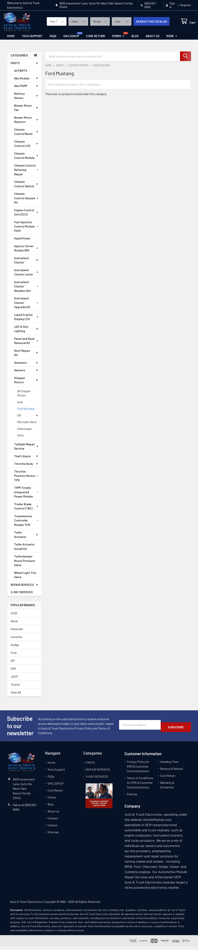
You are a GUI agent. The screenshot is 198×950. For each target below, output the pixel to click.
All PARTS (20, 74)
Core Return (95, 39)
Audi (20, 405)
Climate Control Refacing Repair (26, 173)
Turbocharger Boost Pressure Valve (24, 564)
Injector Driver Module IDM (26, 252)
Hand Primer (22, 242)
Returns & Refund (171, 772)
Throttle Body (26, 467)
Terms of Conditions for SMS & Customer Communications (140, 786)
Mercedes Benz (27, 425)
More (171, 39)
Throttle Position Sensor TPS (26, 479)
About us (152, 39)
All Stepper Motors (24, 397)
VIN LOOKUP (71, 39)
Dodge (15, 648)
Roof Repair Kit (26, 356)
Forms (118, 39)
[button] (99, 799)
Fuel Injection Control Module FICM (26, 230)
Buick (14, 624)
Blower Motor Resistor (26, 123)
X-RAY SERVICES (22, 595)
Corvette (16, 640)
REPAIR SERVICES (24, 588)
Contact (53, 821)
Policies (132, 797)
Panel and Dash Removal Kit (26, 344)
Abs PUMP (26, 89)
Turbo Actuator (26, 538)
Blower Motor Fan (26, 111)
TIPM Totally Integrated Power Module (26, 495)
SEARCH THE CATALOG (146, 24)
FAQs (53, 39)
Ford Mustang (25, 412)
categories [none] (19, 58)
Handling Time (169, 765)
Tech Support (32, 39)
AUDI (14, 616)
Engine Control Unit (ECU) (26, 216)
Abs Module (26, 81)
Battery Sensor (26, 99)
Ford (13, 656)
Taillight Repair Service (26, 450)
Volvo (20, 438)
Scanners (26, 366)
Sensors (26, 373)
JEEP (14, 680)
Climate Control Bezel (26, 135)
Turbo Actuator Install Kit (24, 550)
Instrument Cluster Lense (26, 276)
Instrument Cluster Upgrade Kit (26, 306)
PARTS (24, 66)
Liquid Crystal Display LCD (26, 320)
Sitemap (53, 835)
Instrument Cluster (26, 264)
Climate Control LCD (26, 147)
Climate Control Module (26, 159)
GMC (13, 672)
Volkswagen (24, 432)
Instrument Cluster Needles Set (26, 290)
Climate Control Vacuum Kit (26, 201)
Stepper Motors (26, 384)
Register (185, 5)
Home (11, 39)
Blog (135, 39)
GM (27, 419)
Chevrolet (17, 632)
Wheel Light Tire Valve (25, 578)
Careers (52, 828)
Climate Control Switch (26, 187)
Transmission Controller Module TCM (26, 524)
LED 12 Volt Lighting (26, 332)
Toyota (15, 688)
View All (16, 696)
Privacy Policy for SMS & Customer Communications (138, 769)
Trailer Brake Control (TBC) (26, 510)
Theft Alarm (26, 459)
